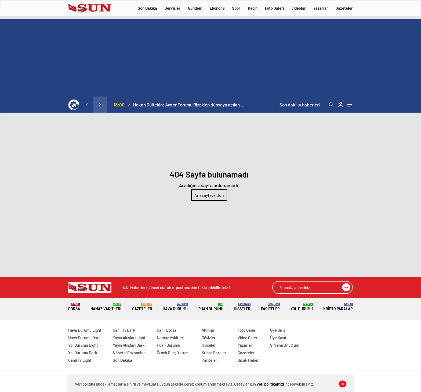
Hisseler (242, 307)
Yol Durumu (302, 307)
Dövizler (209, 337)
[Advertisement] (210, 56)
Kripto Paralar (338, 307)
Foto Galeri (274, 8)
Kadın (252, 8)
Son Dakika (147, 8)
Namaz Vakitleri (105, 307)
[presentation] (86, 105)
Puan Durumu (210, 307)
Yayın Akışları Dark (129, 345)
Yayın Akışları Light (129, 337)
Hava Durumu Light (84, 330)
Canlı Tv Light (80, 360)
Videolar (298, 8)
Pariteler (270, 307)
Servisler (172, 8)
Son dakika (300, 104)
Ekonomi (217, 8)
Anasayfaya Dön (209, 195)
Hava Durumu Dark (84, 337)
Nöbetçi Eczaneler (129, 352)
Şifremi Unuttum (284, 345)
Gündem (195, 8)
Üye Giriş (277, 330)
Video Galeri (248, 337)
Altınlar (208, 330)
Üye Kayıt (278, 337)
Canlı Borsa (166, 330)
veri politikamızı (270, 384)
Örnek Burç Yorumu (174, 352)
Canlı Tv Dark (124, 330)
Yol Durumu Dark (82, 352)
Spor (236, 8)
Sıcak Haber (248, 360)
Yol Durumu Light (83, 345)
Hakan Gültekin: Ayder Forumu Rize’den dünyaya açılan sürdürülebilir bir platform (189, 104)
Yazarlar (320, 8)
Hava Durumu (175, 307)
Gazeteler (344, 8)
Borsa (74, 307)
